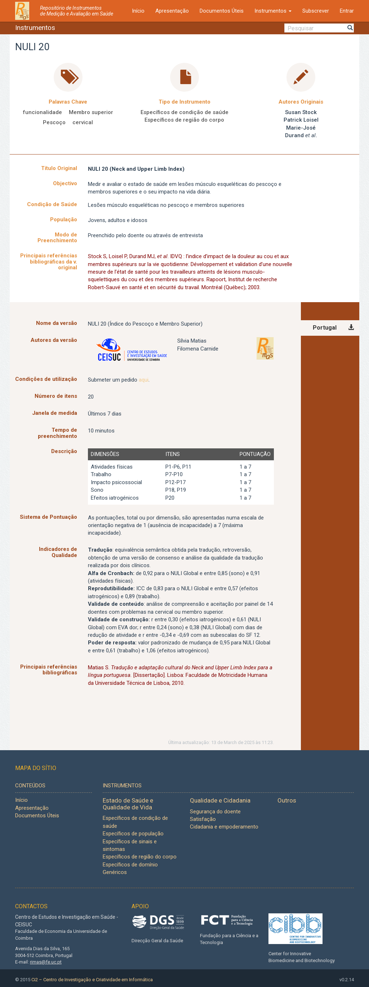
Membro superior (91, 112)
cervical (82, 122)
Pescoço (54, 122)
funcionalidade (42, 112)
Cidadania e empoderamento (224, 826)
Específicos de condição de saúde (184, 112)
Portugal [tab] (325, 327)
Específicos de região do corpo (184, 120)
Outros (286, 800)
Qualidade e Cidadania (220, 800)
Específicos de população (133, 833)
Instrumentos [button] (273, 11)
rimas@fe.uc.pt (46, 962)
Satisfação (203, 819)
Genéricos (115, 872)
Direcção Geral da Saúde (157, 940)
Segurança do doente (215, 811)
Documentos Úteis (222, 11)
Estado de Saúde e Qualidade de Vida (128, 804)
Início (138, 11)
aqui (143, 380)
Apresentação (172, 11)
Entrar (347, 11)
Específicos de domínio (130, 864)
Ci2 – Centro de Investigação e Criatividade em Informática (92, 979)
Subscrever (315, 11)
